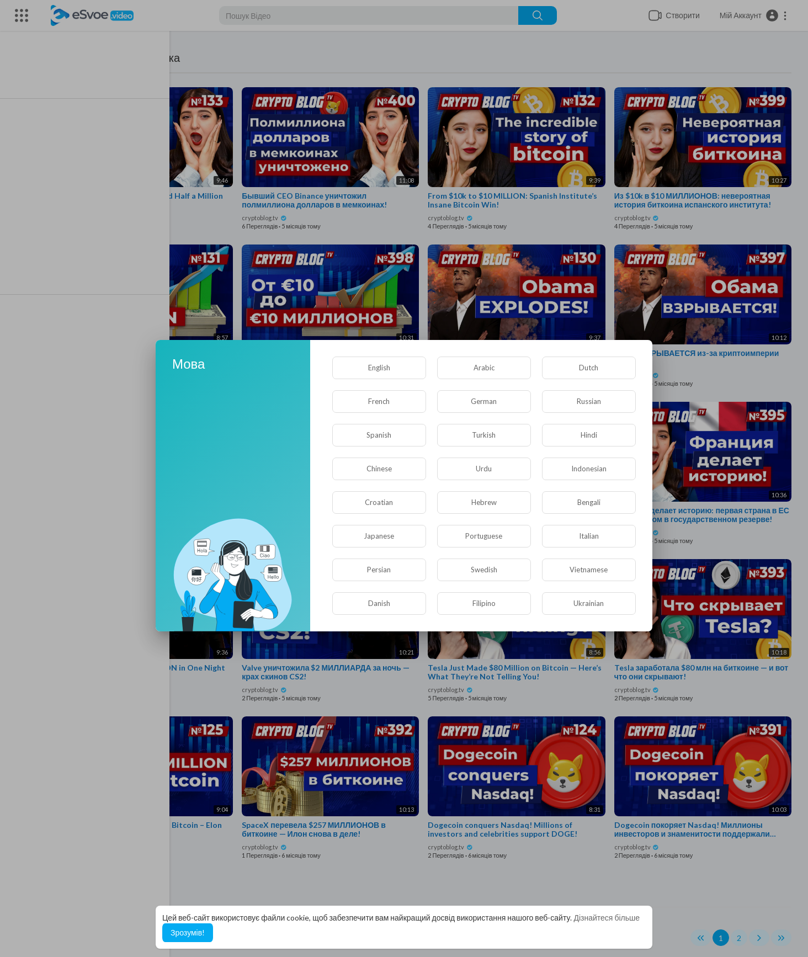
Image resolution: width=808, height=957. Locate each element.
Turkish (484, 434)
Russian (589, 401)
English (379, 367)
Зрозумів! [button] (188, 932)
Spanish (378, 434)
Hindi (589, 434)
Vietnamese (589, 569)
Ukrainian (588, 603)
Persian (379, 569)
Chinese (379, 468)
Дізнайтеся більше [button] (606, 917)
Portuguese (483, 535)
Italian (589, 535)
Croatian (379, 502)
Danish (379, 603)
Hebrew (484, 502)
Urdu (484, 468)
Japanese (379, 535)
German (484, 401)
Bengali (588, 502)
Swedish (484, 569)
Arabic (484, 367)
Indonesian (589, 468)
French (379, 401)
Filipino (484, 603)
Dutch (588, 367)
